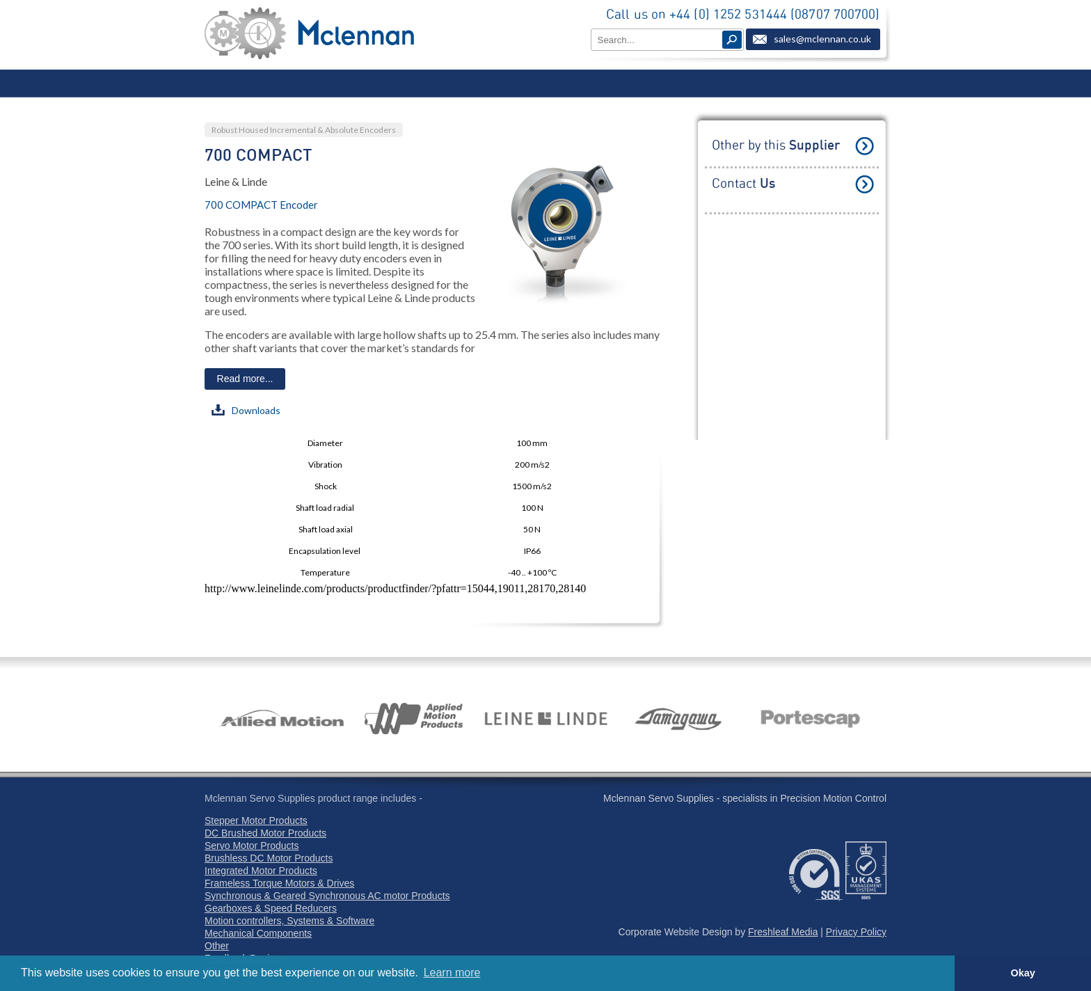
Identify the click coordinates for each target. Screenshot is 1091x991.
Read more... (245, 378)
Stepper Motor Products (256, 820)
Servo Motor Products (251, 845)
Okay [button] (1022, 972)
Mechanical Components (258, 933)
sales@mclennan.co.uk (822, 39)
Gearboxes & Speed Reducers (271, 908)
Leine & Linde (236, 181)
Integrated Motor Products (261, 870)
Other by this (776, 145)
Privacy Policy (856, 931)
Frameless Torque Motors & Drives (279, 883)
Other (217, 945)
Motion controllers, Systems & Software (289, 920)
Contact (743, 184)
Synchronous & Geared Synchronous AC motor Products (327, 895)
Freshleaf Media (783, 931)
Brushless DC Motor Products (269, 858)
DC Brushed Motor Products (265, 833)
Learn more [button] (452, 972)
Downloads (246, 410)
